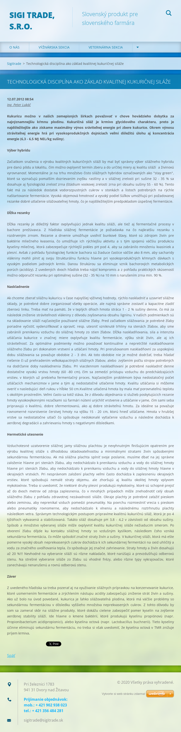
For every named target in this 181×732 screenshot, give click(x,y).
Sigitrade (14, 63)
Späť (11, 655)
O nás (14, 47)
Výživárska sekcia (54, 47)
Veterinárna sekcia (106, 47)
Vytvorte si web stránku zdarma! (123, 694)
